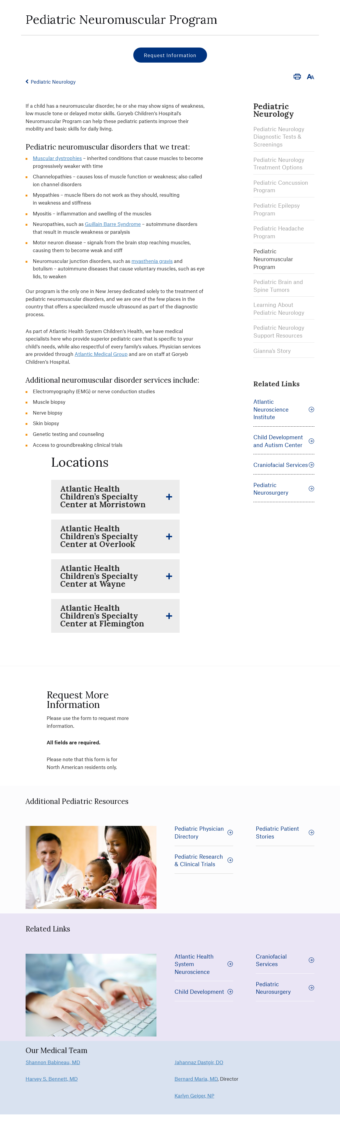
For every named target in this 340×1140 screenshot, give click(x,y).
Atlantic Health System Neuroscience (204, 964)
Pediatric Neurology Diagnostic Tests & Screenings (278, 136)
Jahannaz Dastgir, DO (199, 1062)
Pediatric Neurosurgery (283, 488)
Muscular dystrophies (57, 158)
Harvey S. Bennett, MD (52, 1079)
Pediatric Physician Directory (204, 832)
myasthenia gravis (152, 261)
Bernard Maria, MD (196, 1079)
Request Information (170, 55)
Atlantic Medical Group (101, 354)
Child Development (204, 991)
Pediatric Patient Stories (285, 832)
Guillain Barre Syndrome (113, 224)
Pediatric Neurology (53, 82)
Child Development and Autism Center (283, 441)
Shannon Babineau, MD (53, 1062)
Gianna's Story (272, 350)
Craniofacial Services (283, 464)
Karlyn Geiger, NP (194, 1095)
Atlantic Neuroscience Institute (283, 409)
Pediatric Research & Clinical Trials (204, 860)
